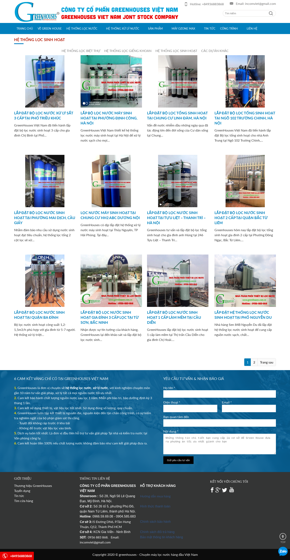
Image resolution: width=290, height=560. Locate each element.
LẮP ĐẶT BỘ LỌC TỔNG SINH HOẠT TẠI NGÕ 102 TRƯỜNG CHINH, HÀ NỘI (244, 118)
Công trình (229, 28)
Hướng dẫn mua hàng (155, 496)
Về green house (50, 28)
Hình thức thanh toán (155, 506)
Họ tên (169, 388)
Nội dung (170, 431)
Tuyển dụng (22, 491)
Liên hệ (252, 28)
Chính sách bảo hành (155, 521)
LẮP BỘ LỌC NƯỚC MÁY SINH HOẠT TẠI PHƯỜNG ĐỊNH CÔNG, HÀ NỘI (109, 118)
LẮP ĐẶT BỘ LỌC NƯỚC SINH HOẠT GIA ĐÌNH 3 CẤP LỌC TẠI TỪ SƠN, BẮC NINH (110, 317)
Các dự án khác (215, 51)
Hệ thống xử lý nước (122, 28)
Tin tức (209, 28)
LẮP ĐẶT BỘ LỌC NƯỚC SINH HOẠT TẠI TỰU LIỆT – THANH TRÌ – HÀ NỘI (176, 217)
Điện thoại (171, 402)
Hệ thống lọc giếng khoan (127, 51)
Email (227, 402)
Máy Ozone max (183, 28)
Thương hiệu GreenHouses (33, 486)
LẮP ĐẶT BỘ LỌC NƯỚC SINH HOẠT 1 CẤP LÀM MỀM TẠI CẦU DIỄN (174, 317)
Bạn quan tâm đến (176, 417)
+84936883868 (213, 4)
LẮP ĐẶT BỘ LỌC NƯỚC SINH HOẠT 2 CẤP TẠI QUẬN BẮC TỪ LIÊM (241, 217)
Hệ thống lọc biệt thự (81, 51)
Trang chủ (25, 28)
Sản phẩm (155, 28)
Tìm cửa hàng (23, 501)
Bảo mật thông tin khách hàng (161, 537)
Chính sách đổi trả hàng (157, 532)
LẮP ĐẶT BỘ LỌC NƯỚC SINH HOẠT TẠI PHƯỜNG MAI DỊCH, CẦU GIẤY (44, 217)
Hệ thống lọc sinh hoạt (176, 51)
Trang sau (266, 362)
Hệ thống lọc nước (81, 28)
